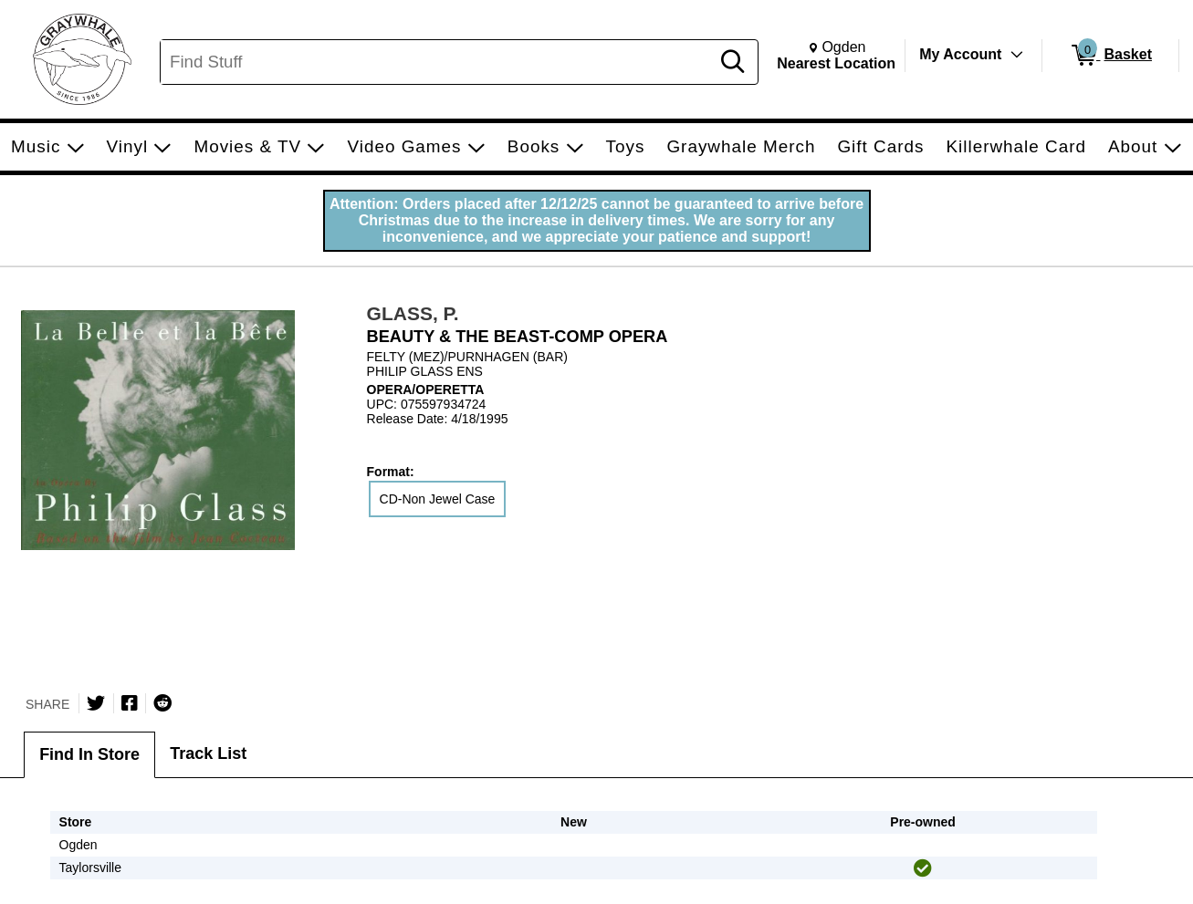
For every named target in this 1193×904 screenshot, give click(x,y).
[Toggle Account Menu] (1017, 55)
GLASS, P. (413, 313)
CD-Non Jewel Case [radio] (438, 499)
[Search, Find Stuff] (438, 62)
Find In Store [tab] (89, 754)
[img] (923, 868)
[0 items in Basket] (1110, 55)
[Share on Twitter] (96, 703)
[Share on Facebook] (129, 703)
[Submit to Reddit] (162, 703)
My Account (960, 54)
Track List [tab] (208, 753)
